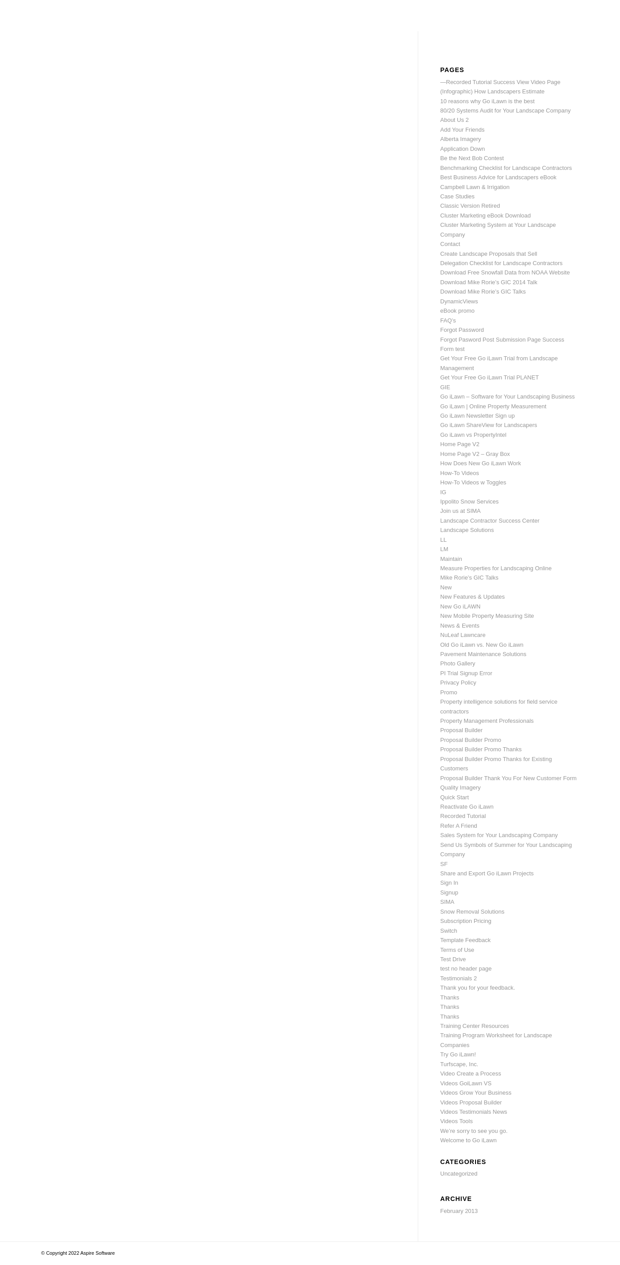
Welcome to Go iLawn (468, 1140)
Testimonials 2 (458, 978)
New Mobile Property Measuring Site (487, 615)
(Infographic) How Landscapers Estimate (492, 91)
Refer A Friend (458, 825)
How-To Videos (459, 473)
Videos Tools (456, 1121)
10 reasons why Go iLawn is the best (487, 101)
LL (443, 539)
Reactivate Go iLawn (467, 806)
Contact (450, 244)
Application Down (462, 148)
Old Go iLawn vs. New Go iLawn (482, 644)
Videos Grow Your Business (476, 1092)
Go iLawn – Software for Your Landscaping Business (507, 396)
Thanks (450, 997)
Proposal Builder (461, 730)
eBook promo (457, 310)
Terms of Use (457, 950)
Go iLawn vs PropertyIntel (473, 434)
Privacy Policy (458, 682)
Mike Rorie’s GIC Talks (469, 577)
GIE (445, 387)
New (446, 587)
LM (444, 549)
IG (443, 492)
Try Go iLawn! (458, 1054)
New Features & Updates (472, 596)
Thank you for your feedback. (477, 987)
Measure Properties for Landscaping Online (496, 568)
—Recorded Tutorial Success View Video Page (500, 82)
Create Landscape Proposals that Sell (488, 253)
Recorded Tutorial (463, 816)
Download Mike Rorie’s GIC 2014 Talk (488, 282)
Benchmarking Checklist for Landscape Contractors (506, 168)
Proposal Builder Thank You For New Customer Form (508, 778)
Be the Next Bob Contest (472, 158)
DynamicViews (459, 301)
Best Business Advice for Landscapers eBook (498, 177)
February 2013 (459, 1211)
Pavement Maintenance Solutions (483, 654)
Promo (448, 692)
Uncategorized (459, 1173)
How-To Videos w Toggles (473, 482)
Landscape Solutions (467, 530)
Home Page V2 (460, 444)
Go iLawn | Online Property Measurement (493, 406)
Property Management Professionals (487, 720)
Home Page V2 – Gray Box (475, 454)
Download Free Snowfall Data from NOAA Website (505, 272)
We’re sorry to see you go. (474, 1131)
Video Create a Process (470, 1073)
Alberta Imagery (460, 139)
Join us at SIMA (460, 511)
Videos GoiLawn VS (466, 1083)
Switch (448, 930)
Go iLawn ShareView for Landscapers (488, 425)
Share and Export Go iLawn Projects (487, 873)
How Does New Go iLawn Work (480, 463)
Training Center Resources (474, 1026)
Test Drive (453, 959)
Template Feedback (465, 940)
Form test (452, 349)
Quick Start (454, 797)
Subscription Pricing (466, 921)
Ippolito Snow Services (469, 501)
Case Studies (457, 196)
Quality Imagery (460, 787)
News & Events (460, 625)
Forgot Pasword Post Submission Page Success (502, 339)
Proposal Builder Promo (470, 740)
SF (444, 864)
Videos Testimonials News (474, 1111)
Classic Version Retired (470, 205)
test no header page (466, 968)
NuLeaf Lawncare (463, 635)
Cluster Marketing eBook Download (485, 215)
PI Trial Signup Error (466, 673)
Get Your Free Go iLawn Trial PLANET (489, 377)
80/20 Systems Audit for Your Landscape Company (505, 110)
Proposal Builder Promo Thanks (481, 749)
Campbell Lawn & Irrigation (475, 187)
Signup (449, 892)
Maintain (451, 559)
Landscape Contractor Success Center (490, 520)
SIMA (447, 901)
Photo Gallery (458, 663)
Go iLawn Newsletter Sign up (477, 415)
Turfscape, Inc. (459, 1064)
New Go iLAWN (460, 606)
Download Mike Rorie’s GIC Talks (483, 291)
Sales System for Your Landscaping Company (499, 835)
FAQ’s (448, 320)
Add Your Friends (462, 129)
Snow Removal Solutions (472, 911)
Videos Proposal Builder (471, 1102)
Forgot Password (462, 329)
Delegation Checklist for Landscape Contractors (501, 263)
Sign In (449, 882)
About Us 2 (454, 120)
